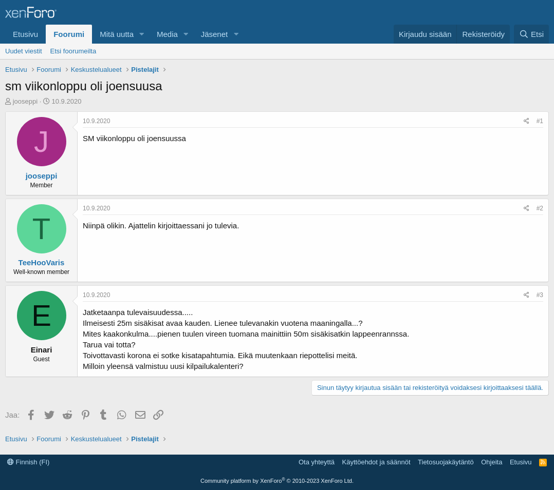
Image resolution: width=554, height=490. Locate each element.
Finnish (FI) (28, 462)
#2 (540, 208)
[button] (142, 34)
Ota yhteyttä (317, 462)
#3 (540, 295)
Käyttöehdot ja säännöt (376, 462)
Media (167, 34)
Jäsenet (214, 34)
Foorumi (68, 34)
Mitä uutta (117, 34)
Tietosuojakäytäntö (446, 462)
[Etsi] (531, 34)
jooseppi (25, 101)
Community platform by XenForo (277, 481)
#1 (540, 121)
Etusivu (25, 34)
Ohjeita (491, 462)
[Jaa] (526, 121)
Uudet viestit (23, 51)
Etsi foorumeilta (73, 51)
